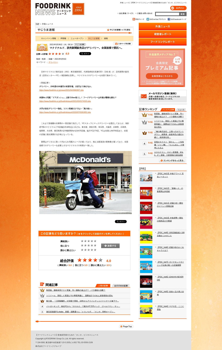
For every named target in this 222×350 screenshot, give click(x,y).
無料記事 (180, 109)
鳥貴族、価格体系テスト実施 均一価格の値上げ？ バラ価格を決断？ (75, 290)
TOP (37, 24)
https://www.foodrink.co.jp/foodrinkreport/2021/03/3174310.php (65, 101)
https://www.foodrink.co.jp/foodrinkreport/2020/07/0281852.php (65, 112)
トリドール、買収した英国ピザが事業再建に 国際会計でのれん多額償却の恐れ (79, 296)
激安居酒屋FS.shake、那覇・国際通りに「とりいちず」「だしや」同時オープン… (80, 312)
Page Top (126, 326)
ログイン (178, 8)
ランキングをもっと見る (172, 160)
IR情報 (63, 38)
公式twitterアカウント (156, 19)
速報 (106, 38)
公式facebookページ (177, 19)
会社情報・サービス (126, 13)
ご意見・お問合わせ (144, 13)
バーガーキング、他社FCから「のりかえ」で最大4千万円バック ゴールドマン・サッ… (83, 306)
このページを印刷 (122, 43)
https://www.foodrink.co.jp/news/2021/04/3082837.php (61, 90)
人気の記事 (102, 285)
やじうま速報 (84, 30)
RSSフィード (139, 19)
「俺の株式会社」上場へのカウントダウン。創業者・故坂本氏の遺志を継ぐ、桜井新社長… (169, 134)
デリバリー (53, 62)
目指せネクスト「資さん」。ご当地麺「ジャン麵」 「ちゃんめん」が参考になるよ (169, 145)
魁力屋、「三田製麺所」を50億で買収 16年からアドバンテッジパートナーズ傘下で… (82, 301)
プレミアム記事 (167, 109)
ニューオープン (77, 38)
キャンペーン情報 (48, 38)
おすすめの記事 (120, 285)
